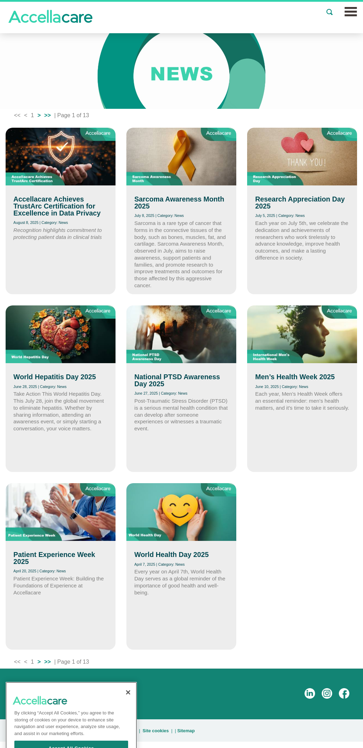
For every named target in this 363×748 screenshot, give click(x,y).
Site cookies (155, 730)
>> (47, 115)
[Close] (128, 699)
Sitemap (186, 730)
